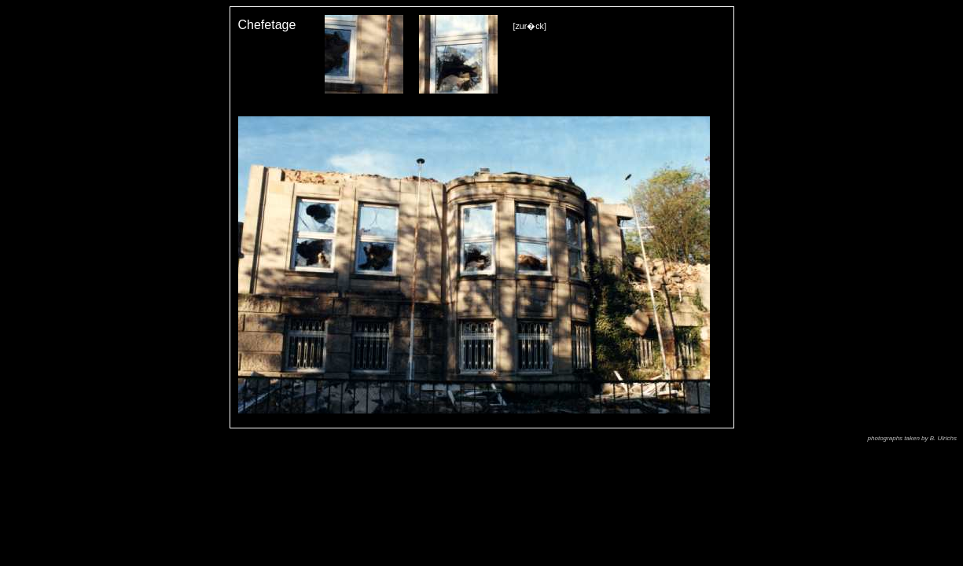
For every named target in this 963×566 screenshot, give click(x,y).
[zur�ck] (529, 26)
